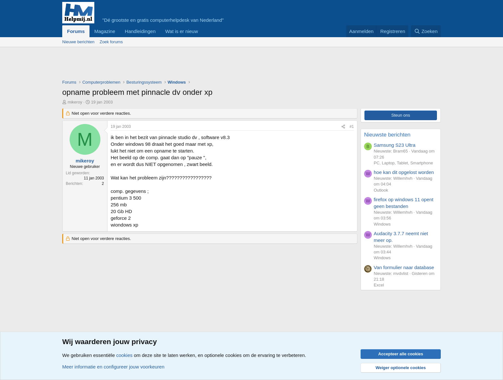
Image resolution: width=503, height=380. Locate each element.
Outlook (381, 190)
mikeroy (75, 102)
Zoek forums (111, 41)
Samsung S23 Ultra (394, 145)
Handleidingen (140, 31)
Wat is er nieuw (181, 31)
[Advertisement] (179, 64)
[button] (203, 31)
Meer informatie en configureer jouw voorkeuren (113, 366)
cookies (124, 355)
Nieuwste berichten (387, 135)
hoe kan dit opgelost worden (404, 172)
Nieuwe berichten (78, 41)
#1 (352, 126)
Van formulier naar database (404, 267)
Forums (76, 31)
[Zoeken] (426, 31)
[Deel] (343, 126)
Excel (379, 285)
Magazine (104, 31)
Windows (382, 224)
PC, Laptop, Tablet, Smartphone (403, 163)
